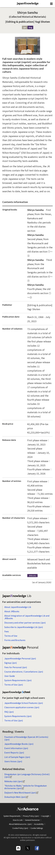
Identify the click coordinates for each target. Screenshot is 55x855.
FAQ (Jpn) (9, 711)
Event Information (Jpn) (16, 748)
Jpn (24, 27)
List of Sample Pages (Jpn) (17, 757)
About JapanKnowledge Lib (17, 607)
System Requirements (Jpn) (17, 680)
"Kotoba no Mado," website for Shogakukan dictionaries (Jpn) (25, 787)
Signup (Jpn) (10, 662)
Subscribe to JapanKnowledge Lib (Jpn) (23, 627)
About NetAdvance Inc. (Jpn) (20, 824)
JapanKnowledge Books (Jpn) (18, 743)
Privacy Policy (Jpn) (31, 816)
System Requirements (11, 816)
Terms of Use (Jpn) (13, 684)
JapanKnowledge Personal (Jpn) (20, 658)
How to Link (17, 820)
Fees (6, 631)
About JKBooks (11, 611)
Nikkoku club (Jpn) (14, 781)
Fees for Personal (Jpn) (15, 667)
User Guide (9, 675)
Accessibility (39, 824)
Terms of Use (10, 635)
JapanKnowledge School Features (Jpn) (23, 703)
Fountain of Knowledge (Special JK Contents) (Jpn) (26, 738)
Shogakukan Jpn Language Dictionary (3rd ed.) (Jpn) (27, 775)
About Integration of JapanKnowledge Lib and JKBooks (26, 617)
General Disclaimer (32, 820)
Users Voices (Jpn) (13, 761)
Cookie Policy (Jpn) (20, 828)
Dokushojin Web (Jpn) (16, 796)
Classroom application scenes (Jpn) (21, 707)
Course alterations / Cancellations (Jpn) (23, 671)
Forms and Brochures (14, 640)
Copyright (45, 816)
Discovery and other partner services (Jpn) (25, 622)
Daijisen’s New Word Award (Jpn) (21, 792)
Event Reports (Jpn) (14, 752)
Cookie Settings (36, 828)
